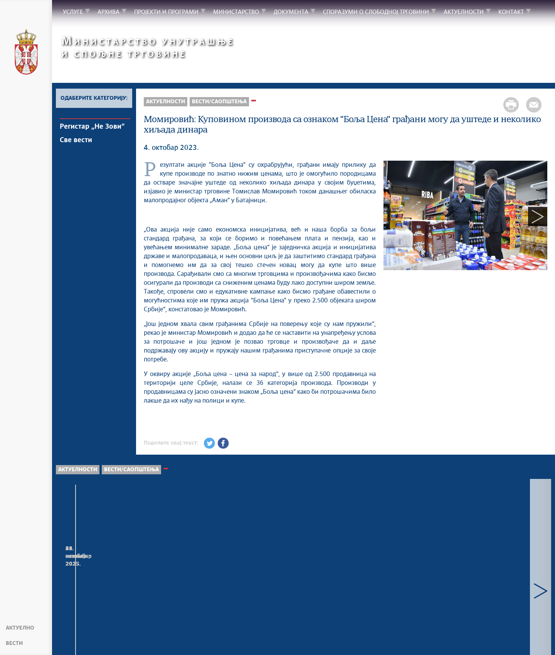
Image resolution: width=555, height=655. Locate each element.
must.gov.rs (414, 639)
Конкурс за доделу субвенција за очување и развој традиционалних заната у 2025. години (402, 577)
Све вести (76, 140)
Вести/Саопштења (219, 101)
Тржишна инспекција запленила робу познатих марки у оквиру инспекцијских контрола (203, 577)
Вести (14, 643)
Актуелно (20, 628)
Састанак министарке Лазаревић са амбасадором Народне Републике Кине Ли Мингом (500, 577)
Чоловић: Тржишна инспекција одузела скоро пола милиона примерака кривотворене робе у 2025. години (101, 581)
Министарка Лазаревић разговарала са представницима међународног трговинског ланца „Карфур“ (296, 585)
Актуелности (165, 101)
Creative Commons (241, 639)
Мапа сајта (75, 639)
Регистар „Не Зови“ (92, 126)
